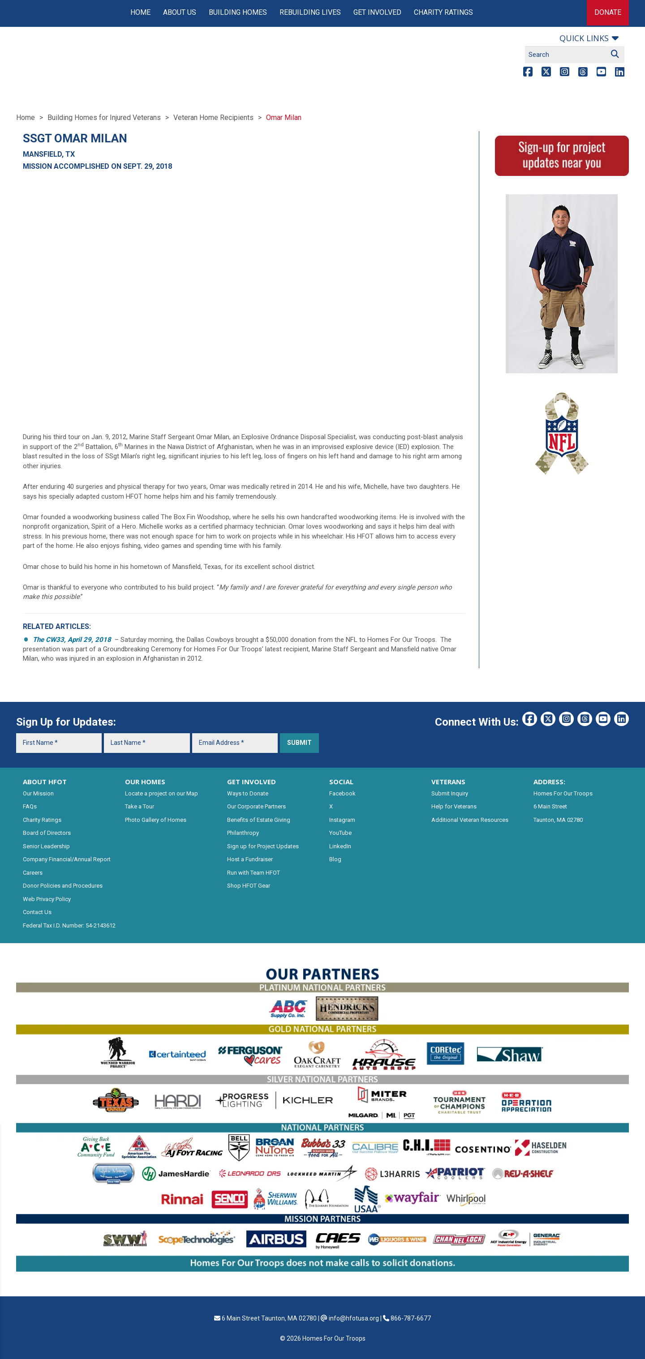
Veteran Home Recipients (213, 117)
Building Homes (238, 12)
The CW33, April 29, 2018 (73, 640)
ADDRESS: (549, 781)
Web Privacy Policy (47, 899)
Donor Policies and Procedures (63, 885)
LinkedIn (340, 846)
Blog (335, 859)
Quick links (584, 38)
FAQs (30, 806)
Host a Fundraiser (250, 859)
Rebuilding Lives (310, 12)
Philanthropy (243, 832)
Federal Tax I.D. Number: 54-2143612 (69, 925)
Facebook (342, 793)
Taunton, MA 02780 (558, 819)
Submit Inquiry (449, 793)
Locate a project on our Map (161, 793)
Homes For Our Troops (563, 793)
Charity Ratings (443, 12)
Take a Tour (139, 806)
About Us (179, 12)
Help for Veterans (454, 806)
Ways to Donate (247, 793)
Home (140, 12)
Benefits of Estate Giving (258, 819)
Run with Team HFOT (253, 872)
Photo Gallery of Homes (155, 819)
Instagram (342, 819)
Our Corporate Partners (256, 806)
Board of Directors (47, 832)
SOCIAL (341, 781)
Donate (607, 12)
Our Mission (38, 793)
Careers (33, 872)
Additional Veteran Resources (469, 819)
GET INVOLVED (251, 781)
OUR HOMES (145, 781)
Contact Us (37, 912)
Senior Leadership (46, 846)
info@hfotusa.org (354, 1318)
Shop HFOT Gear (248, 885)
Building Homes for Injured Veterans (104, 117)
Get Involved (377, 12)
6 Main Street (550, 806)
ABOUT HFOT (45, 781)
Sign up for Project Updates (263, 846)
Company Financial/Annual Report (67, 859)
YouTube (340, 832)
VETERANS (448, 781)
